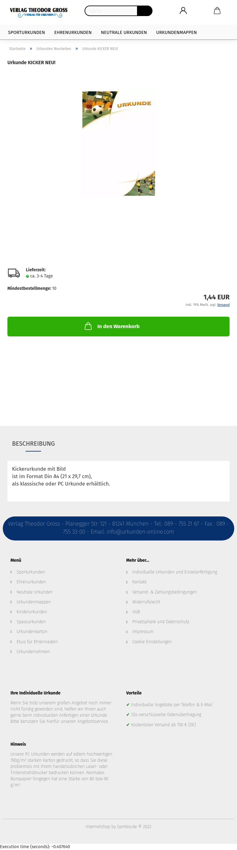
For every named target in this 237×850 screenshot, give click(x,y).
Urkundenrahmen (33, 651)
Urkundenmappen (176, 32)
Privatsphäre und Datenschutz (160, 621)
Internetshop (98, 826)
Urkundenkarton (32, 631)
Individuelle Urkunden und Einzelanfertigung (174, 572)
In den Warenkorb (111, 326)
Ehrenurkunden (73, 32)
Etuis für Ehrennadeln (37, 641)
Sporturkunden (26, 32)
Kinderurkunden (32, 612)
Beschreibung (33, 443)
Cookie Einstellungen (152, 641)
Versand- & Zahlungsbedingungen (164, 592)
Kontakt (139, 582)
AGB (136, 612)
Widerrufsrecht (146, 602)
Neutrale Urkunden (124, 32)
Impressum (142, 631)
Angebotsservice (92, 721)
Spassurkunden (31, 621)
